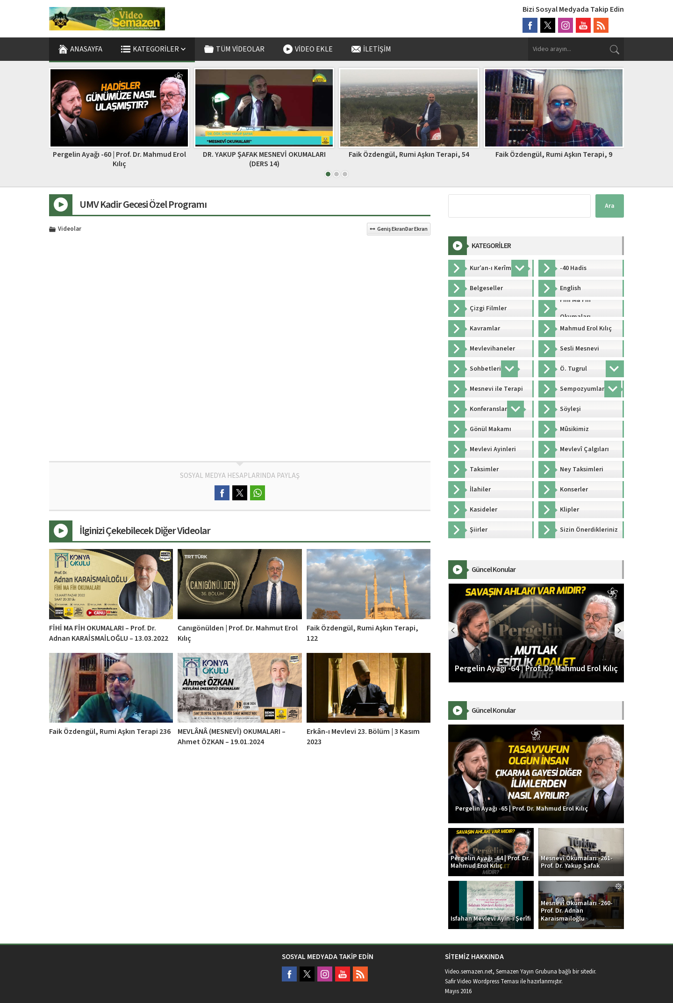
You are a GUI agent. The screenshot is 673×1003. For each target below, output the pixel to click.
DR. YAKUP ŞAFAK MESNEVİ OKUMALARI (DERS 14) (409, 158)
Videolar (69, 229)
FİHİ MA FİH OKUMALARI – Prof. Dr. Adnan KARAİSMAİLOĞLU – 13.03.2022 (108, 633)
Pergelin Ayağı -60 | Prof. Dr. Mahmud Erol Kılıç (264, 158)
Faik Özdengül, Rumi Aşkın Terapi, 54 (554, 154)
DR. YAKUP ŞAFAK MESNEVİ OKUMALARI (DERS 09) (119, 158)
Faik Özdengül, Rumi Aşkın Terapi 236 (110, 731)
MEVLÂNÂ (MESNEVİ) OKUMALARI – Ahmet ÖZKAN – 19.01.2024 (232, 736)
